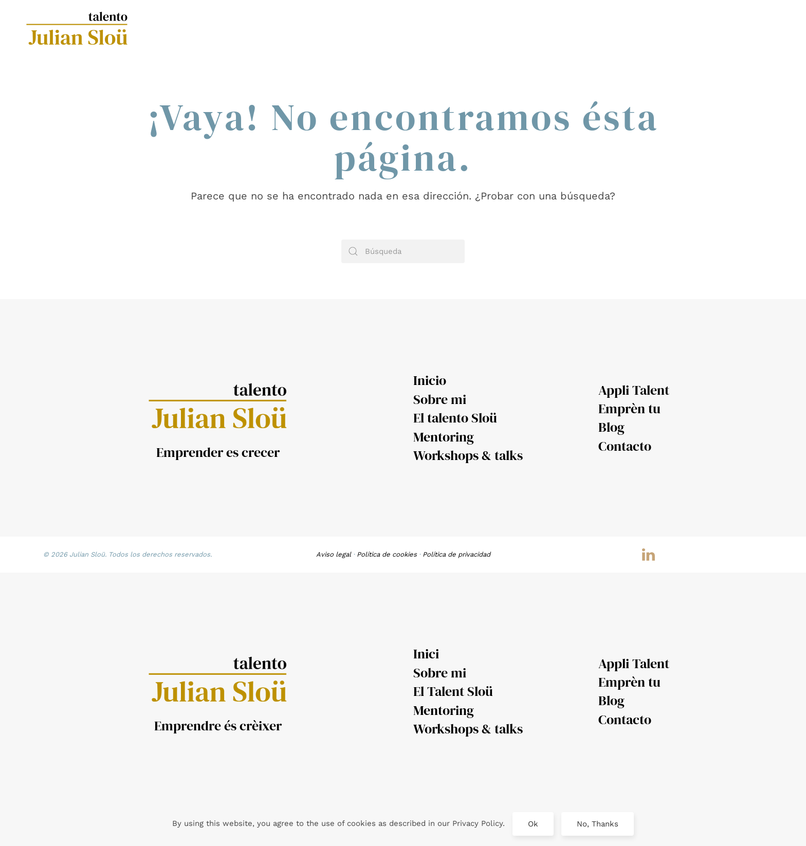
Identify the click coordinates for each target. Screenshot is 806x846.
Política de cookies (387, 554)
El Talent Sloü (453, 691)
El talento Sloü (455, 418)
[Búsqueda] (403, 251)
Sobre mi (439, 399)
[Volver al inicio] (79, 30)
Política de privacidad (456, 554)
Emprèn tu (629, 408)
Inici (426, 654)
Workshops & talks (468, 455)
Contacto (624, 446)
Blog (611, 427)
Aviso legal (333, 554)
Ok (533, 824)
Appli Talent (633, 390)
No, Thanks (597, 824)
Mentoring (443, 437)
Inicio (429, 380)
